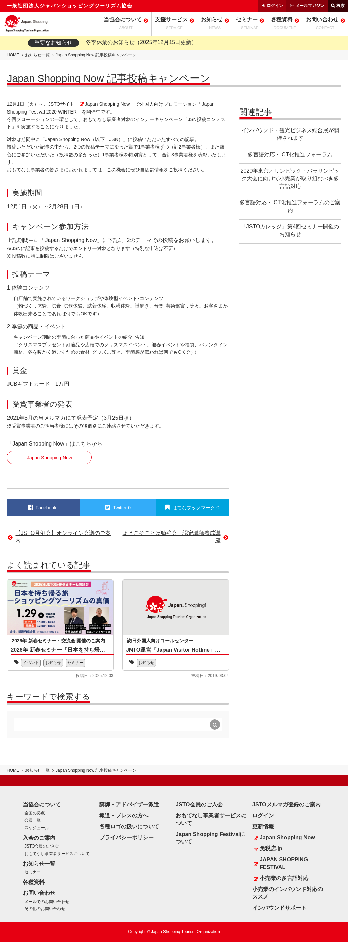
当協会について (42, 804)
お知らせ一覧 (37, 55)
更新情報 (263, 827)
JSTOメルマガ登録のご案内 (286, 804)
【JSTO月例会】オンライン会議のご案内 (63, 536)
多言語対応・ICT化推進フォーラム (290, 154)
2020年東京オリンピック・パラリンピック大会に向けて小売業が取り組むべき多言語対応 (290, 178)
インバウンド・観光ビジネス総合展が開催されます (290, 134)
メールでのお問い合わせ (46, 901)
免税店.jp (271, 848)
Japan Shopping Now (107, 104)
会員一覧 (32, 820)
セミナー (76, 662)
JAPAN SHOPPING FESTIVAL (284, 863)
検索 (340, 5)
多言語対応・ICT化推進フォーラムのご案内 (290, 206)
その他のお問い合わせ (44, 908)
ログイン (275, 5)
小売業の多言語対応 (284, 878)
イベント (31, 662)
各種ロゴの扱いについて (129, 827)
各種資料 (34, 882)
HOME (13, 55)
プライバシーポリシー (126, 837)
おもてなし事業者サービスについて (57, 853)
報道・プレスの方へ (123, 815)
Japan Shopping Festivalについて (210, 837)
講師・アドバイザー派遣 (129, 804)
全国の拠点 (34, 812)
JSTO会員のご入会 (41, 846)
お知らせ (53, 662)
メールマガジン (310, 5)
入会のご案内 (39, 838)
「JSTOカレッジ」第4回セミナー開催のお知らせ (290, 230)
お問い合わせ (39, 893)
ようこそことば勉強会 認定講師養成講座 (172, 536)
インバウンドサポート (279, 908)
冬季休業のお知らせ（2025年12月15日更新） (141, 42)
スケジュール (36, 827)
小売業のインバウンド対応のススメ (287, 893)
